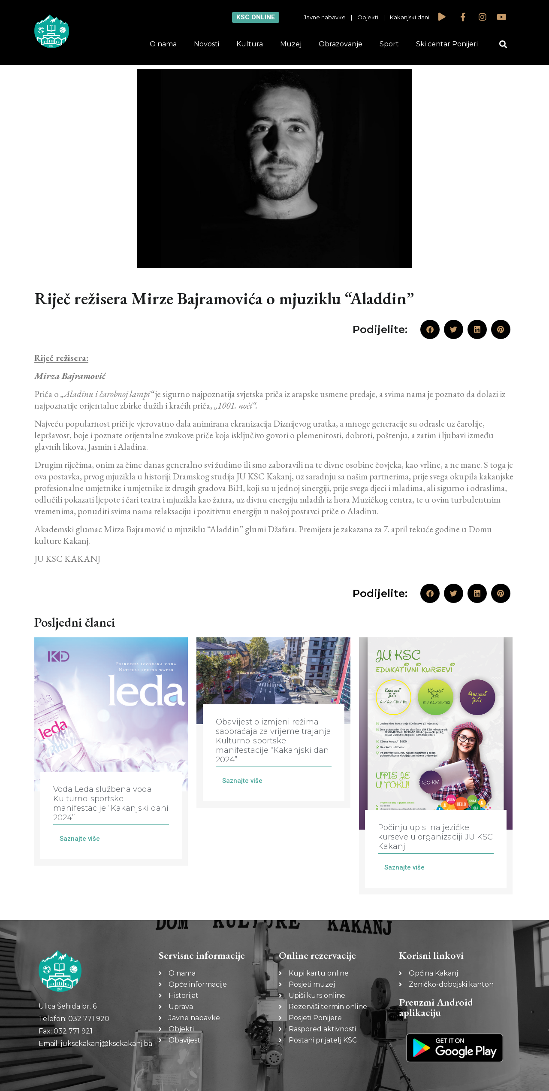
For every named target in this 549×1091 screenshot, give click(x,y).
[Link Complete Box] (111, 751)
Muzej (291, 44)
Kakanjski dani (409, 17)
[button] (503, 44)
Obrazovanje (340, 44)
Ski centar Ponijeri (447, 44)
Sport (389, 44)
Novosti (206, 44)
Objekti (368, 17)
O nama (163, 44)
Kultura (249, 44)
